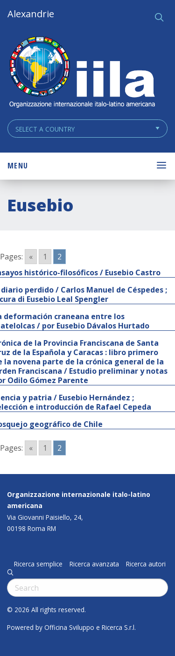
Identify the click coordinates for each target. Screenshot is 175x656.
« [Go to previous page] (31, 256)
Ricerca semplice (38, 564)
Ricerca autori (146, 564)
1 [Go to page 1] (45, 256)
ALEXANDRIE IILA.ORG (81, 73)
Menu (17, 166)
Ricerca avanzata (94, 564)
